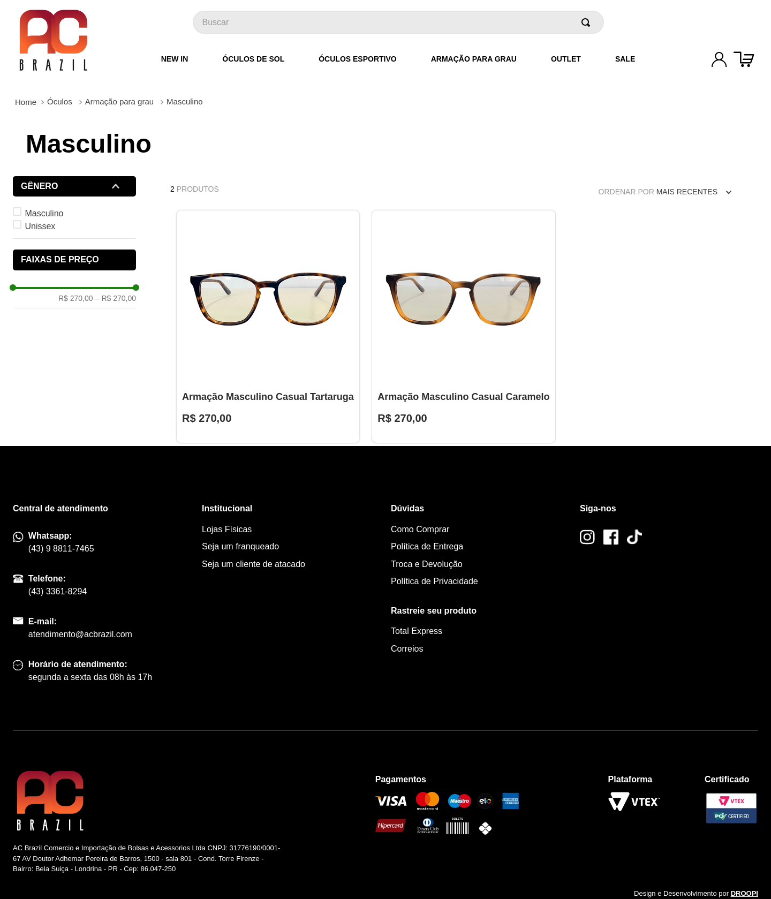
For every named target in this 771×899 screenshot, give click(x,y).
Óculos (59, 101)
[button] (74, 186)
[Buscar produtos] (587, 22)
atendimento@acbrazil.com (80, 634)
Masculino (185, 101)
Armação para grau (474, 59)
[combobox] (398, 22)
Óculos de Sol (253, 59)
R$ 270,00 (75, 298)
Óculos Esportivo (357, 59)
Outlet (566, 59)
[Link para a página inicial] (26, 102)
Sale (625, 59)
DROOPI (744, 893)
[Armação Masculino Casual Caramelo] (463, 326)
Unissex (40, 226)
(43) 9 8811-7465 (61, 548)
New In (174, 59)
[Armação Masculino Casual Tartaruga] (268, 326)
